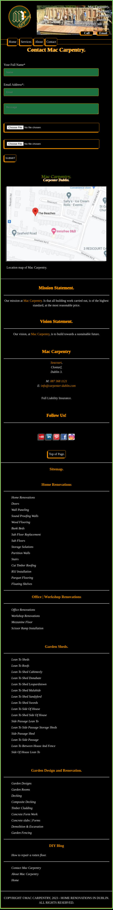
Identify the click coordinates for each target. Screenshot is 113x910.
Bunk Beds (18, 529)
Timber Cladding (22, 809)
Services (26, 41)
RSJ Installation (21, 572)
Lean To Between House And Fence (33, 747)
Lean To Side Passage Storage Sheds (34, 728)
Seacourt (56, 363)
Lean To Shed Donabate (26, 679)
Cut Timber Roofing (23, 566)
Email (103, 33)
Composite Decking (23, 803)
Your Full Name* (14, 64)
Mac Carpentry (32, 301)
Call (87, 33)
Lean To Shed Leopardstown (29, 685)
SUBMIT (10, 159)
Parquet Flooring (22, 578)
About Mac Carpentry (25, 875)
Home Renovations (23, 498)
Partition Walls (20, 554)
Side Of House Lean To (25, 753)
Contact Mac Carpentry (26, 869)
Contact (51, 41)
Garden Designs (21, 784)
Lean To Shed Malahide (26, 691)
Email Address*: (14, 84)
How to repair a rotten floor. (28, 856)
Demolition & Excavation (27, 827)
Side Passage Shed (23, 734)
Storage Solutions (22, 548)
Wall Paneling (20, 511)
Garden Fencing (21, 834)
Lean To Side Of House (25, 710)
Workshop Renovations (25, 617)
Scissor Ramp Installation (27, 629)
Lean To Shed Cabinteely (26, 673)
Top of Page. (57, 455)
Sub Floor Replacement (26, 535)
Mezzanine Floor (22, 623)
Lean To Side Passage (25, 741)
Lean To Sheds (20, 660)
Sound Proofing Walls (24, 517)
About (39, 41)
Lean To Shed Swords (24, 704)
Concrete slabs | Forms (25, 821)
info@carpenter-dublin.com (58, 387)
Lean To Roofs (20, 666)
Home (12, 41)
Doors (15, 504)
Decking (16, 796)
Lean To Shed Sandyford (26, 697)
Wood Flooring (20, 523)
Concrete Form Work (24, 815)
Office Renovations (23, 611)
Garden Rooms (20, 790)
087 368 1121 (58, 382)
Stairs (15, 560)
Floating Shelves (21, 585)
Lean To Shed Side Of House (29, 716)
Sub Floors (18, 541)
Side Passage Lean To (25, 722)
